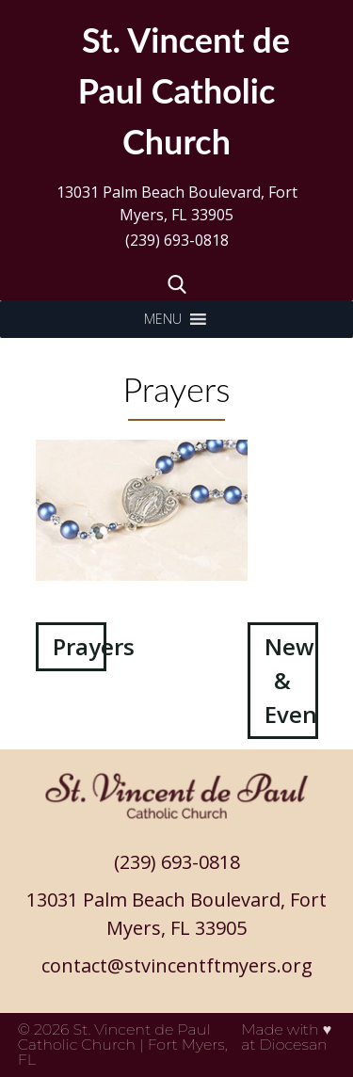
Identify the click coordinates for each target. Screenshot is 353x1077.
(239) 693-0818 (177, 240)
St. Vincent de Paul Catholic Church (114, 1037)
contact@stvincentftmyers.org (177, 965)
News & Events (291, 680)
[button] (163, 319)
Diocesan (294, 1044)
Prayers (79, 646)
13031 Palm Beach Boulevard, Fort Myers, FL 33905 (176, 203)
